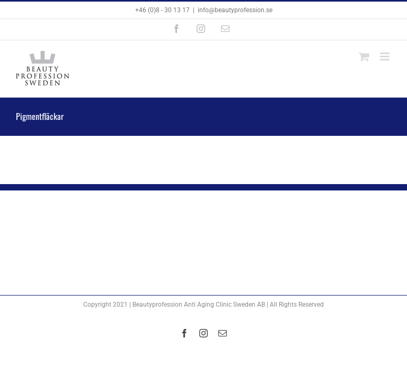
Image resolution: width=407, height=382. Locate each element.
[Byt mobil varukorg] (364, 56)
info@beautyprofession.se (235, 10)
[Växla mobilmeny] (385, 56)
